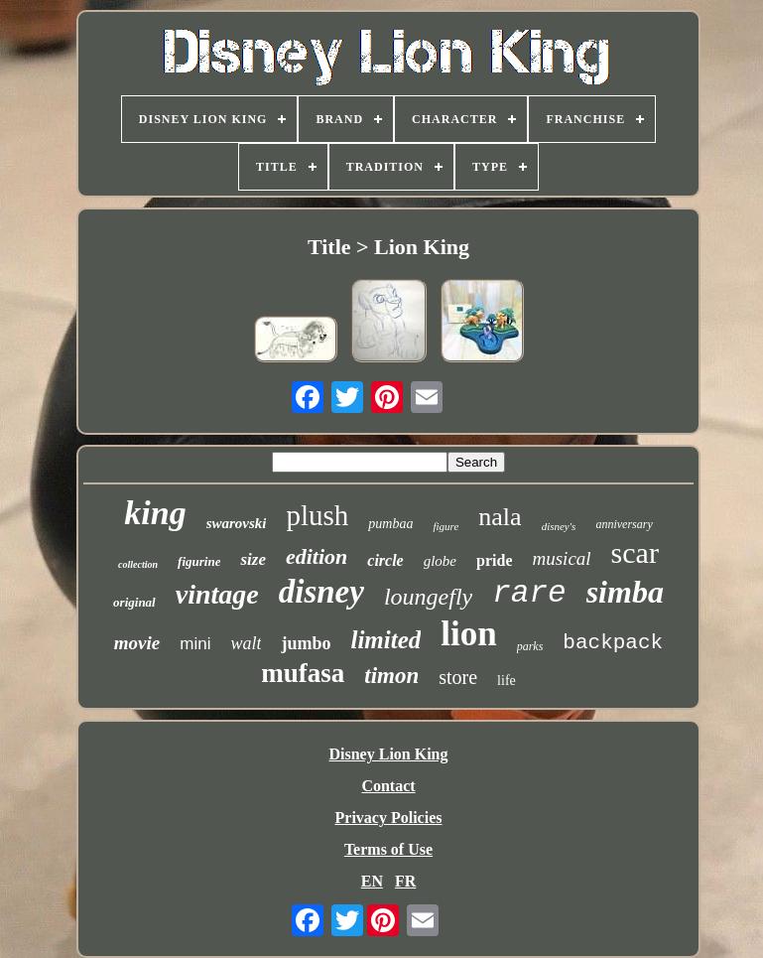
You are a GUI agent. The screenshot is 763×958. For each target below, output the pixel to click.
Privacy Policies (389, 817)
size (253, 559)
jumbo (305, 643)
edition (316, 556)
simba (625, 592)
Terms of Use (388, 849)
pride (494, 560)
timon (391, 675)
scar (635, 552)
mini (195, 643)
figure (445, 526)
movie (137, 642)
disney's (559, 526)
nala (499, 516)
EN (372, 881)
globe (440, 561)
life (506, 680)
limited (385, 639)
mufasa (302, 673)
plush (317, 515)
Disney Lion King (387, 754)
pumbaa (390, 523)
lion (468, 634)
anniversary (623, 524)
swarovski (236, 523)
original (134, 602)
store (458, 677)
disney (321, 592)
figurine (199, 561)
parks (530, 646)
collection (138, 564)
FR (405, 881)
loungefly (428, 597)
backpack (613, 642)
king (155, 512)
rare (529, 593)
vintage (217, 594)
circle (385, 560)
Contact (388, 785)
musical (561, 558)
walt (245, 643)
